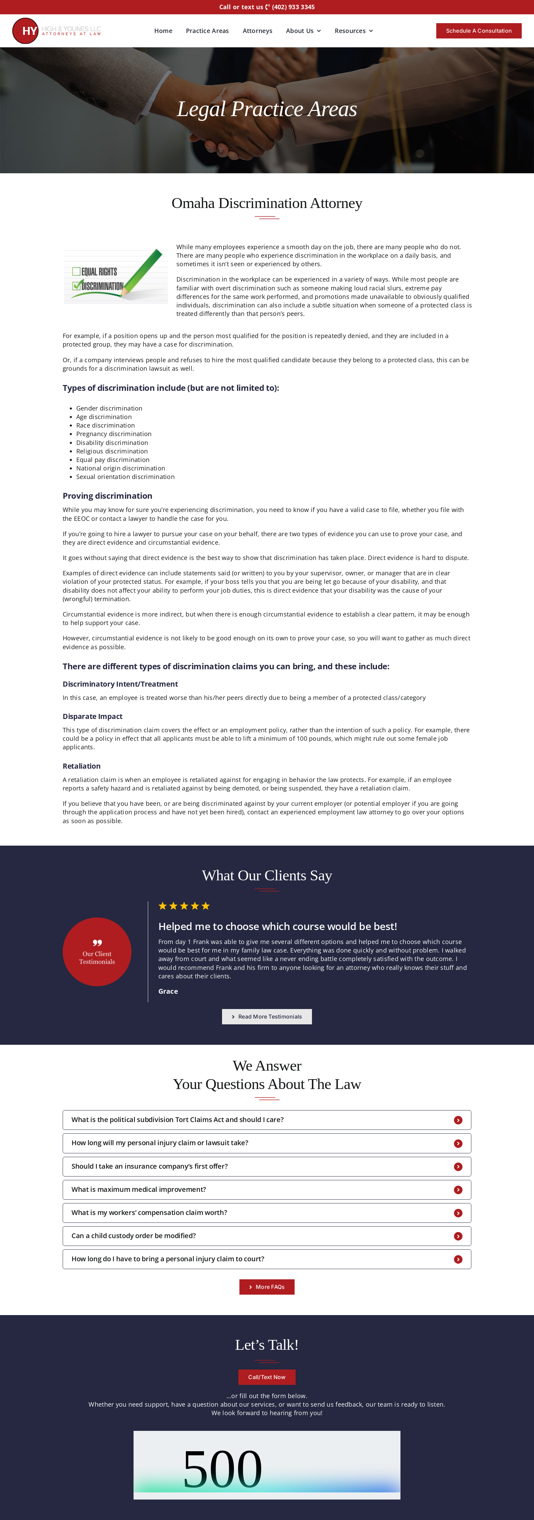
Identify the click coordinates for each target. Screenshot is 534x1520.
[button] (267, 1120)
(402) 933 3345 (290, 7)
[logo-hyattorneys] (56, 21)
